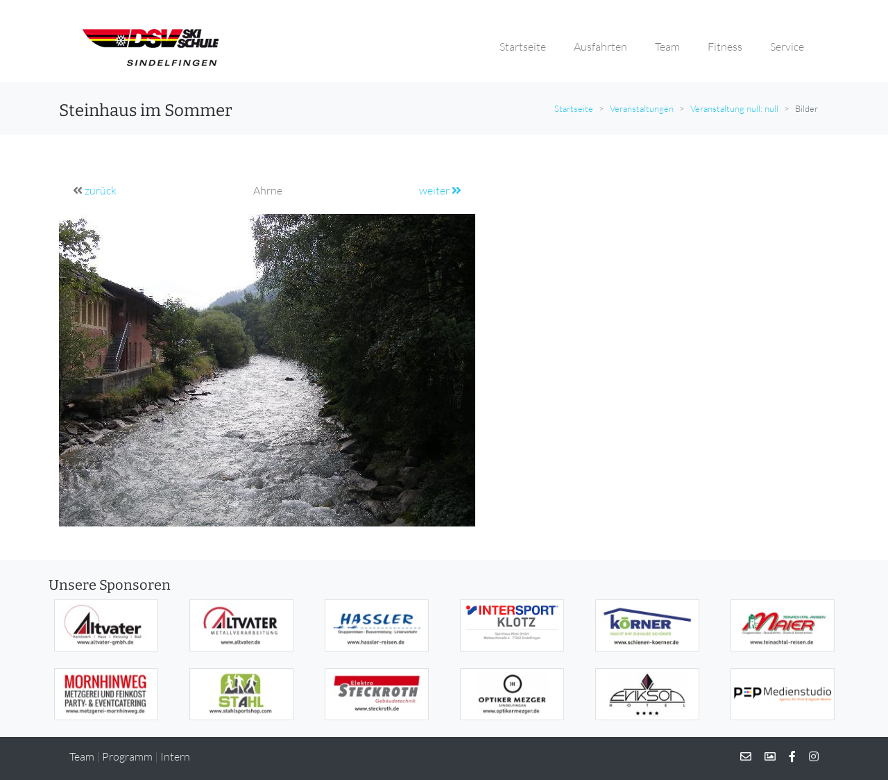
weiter (440, 190)
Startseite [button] (523, 46)
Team (81, 756)
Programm (127, 756)
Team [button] (667, 46)
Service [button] (787, 46)
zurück (101, 190)
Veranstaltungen (642, 108)
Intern (175, 756)
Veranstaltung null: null (734, 108)
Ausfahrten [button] (600, 46)
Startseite (573, 108)
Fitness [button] (725, 46)
